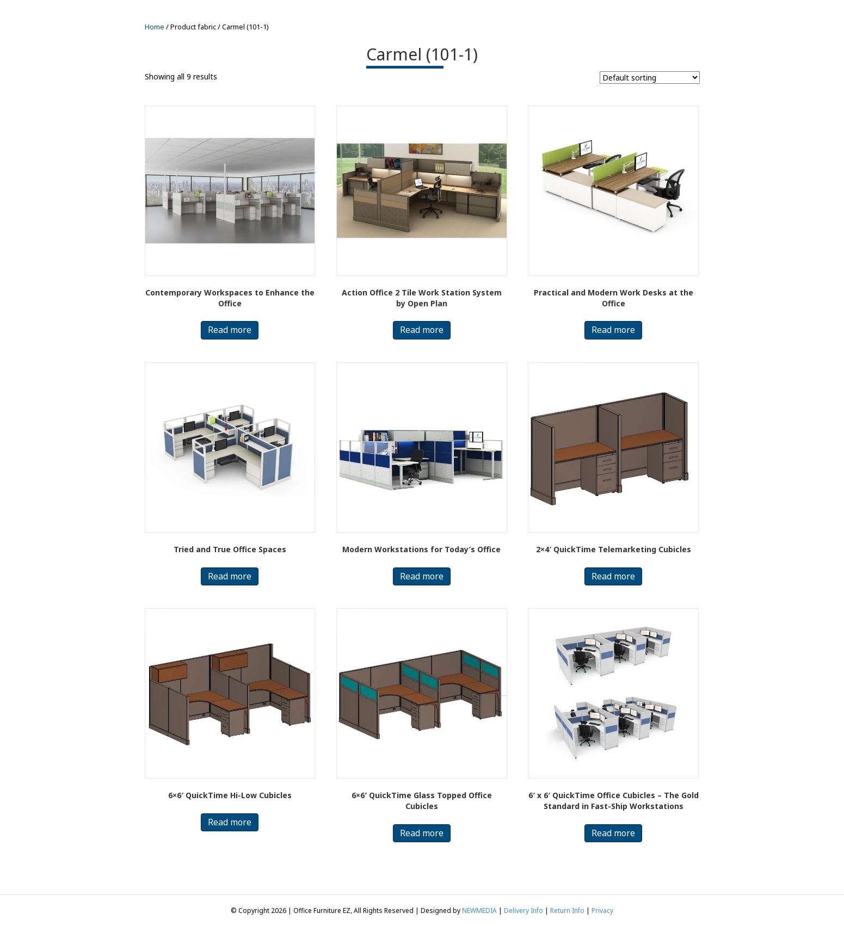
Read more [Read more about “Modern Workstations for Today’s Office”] (421, 576)
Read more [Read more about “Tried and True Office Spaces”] (229, 576)
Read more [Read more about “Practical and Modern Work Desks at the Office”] (613, 330)
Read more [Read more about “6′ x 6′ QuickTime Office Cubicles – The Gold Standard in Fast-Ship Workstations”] (613, 833)
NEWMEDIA (479, 910)
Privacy (602, 910)
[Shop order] (650, 77)
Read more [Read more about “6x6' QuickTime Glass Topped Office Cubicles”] (421, 833)
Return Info (567, 910)
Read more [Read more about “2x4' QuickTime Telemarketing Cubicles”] (613, 576)
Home (154, 27)
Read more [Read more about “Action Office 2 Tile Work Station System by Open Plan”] (421, 330)
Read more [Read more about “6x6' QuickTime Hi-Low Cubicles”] (229, 822)
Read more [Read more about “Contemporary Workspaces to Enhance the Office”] (229, 330)
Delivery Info (523, 910)
